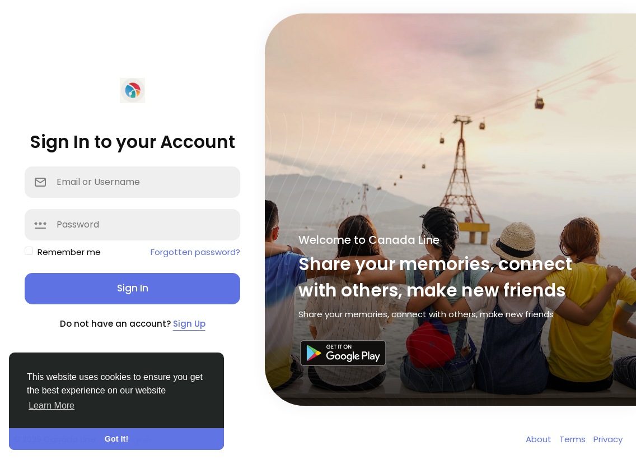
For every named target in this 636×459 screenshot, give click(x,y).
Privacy (608, 439)
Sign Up (189, 324)
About (540, 439)
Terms (573, 439)
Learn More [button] (51, 405)
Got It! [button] (116, 438)
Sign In (132, 288)
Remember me (69, 252)
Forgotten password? (195, 252)
